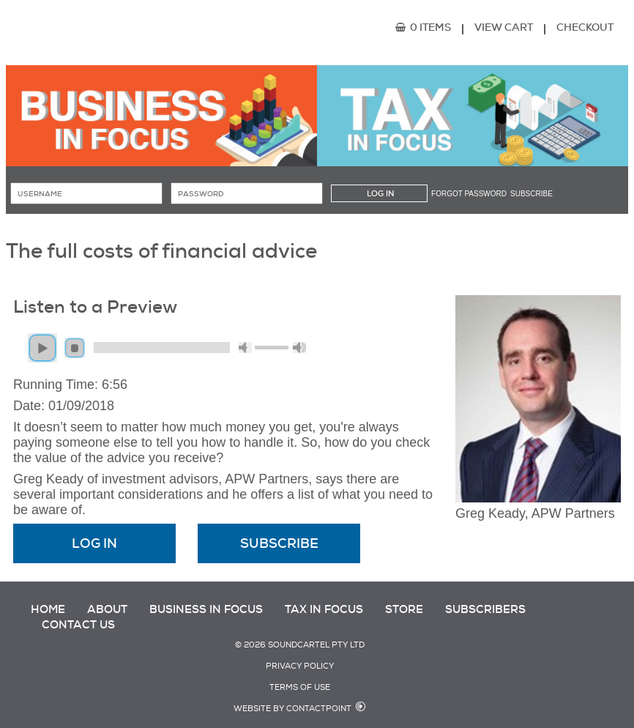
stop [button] (74, 348)
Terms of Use (299, 687)
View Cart (503, 27)
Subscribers (485, 609)
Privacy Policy (300, 666)
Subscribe (531, 194)
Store (404, 609)
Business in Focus (206, 609)
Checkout (585, 27)
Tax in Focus (324, 609)
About (107, 609)
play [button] (42, 348)
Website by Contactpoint (292, 708)
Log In (94, 543)
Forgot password (469, 194)
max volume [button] (299, 347)
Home (48, 609)
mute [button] (245, 347)
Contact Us (78, 624)
